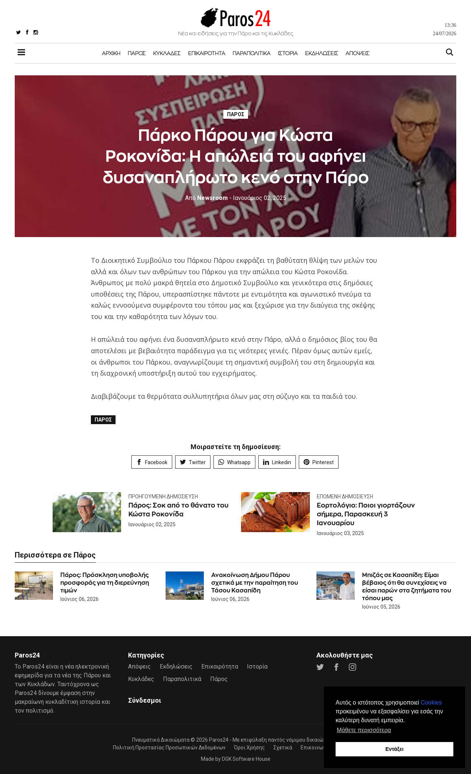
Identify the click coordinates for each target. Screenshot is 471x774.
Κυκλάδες (167, 53)
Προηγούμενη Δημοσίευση (163, 496)
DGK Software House (246, 758)
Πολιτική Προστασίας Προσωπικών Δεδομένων (169, 747)
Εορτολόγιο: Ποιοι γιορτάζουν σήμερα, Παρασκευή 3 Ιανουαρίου (367, 514)
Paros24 (219, 739)
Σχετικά (282, 747)
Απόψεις (357, 53)
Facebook (151, 462)
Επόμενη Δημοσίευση (345, 496)
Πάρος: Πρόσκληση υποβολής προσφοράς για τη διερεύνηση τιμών (104, 582)
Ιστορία (288, 53)
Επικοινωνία (316, 747)
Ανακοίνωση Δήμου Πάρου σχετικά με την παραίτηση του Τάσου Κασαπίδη (254, 582)
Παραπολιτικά (251, 53)
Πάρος (137, 53)
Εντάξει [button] (394, 749)
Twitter (193, 462)
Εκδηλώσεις (321, 53)
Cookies (431, 702)
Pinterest (319, 462)
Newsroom (206, 197)
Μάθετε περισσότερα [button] (364, 730)
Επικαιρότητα (206, 53)
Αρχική (111, 53)
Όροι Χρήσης (249, 747)
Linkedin (277, 462)
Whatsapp (234, 462)
